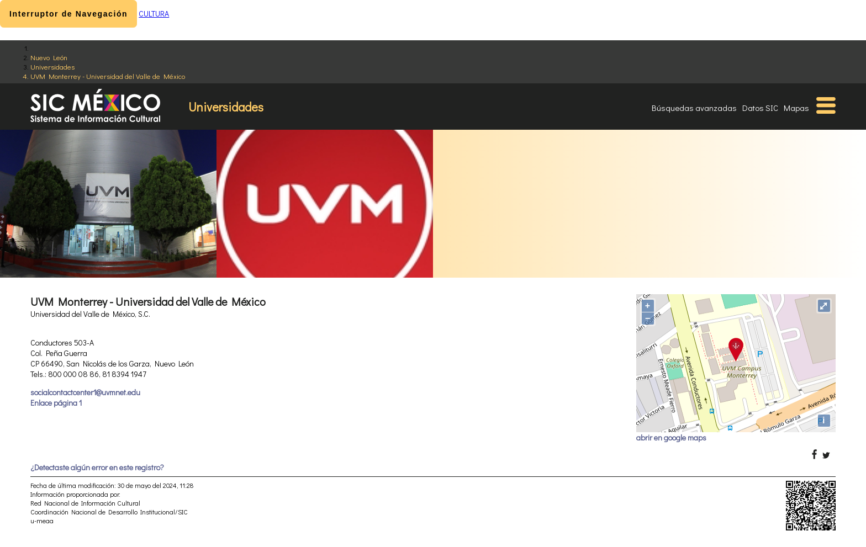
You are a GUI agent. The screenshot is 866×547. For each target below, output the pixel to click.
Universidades (52, 66)
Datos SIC (760, 107)
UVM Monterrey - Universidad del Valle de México (107, 76)
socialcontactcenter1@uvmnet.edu (85, 392)
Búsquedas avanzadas (694, 107)
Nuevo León (48, 57)
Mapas (796, 107)
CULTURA (154, 13)
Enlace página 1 (56, 402)
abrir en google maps (671, 437)
